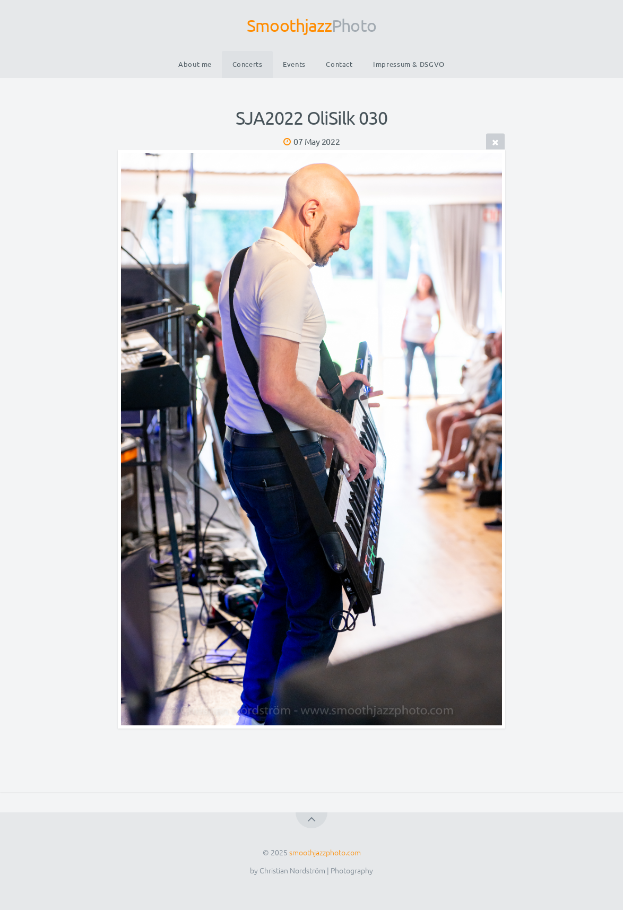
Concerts (247, 63)
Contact (339, 63)
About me (195, 63)
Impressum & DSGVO (409, 63)
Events (294, 63)
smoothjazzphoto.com (325, 852)
